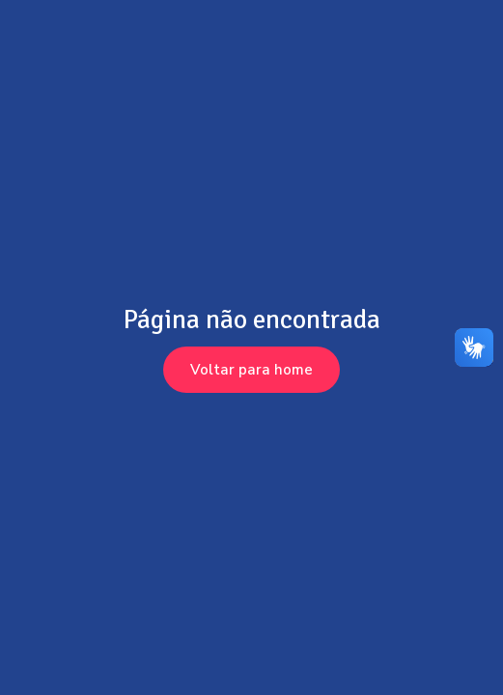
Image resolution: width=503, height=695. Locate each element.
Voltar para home (251, 369)
